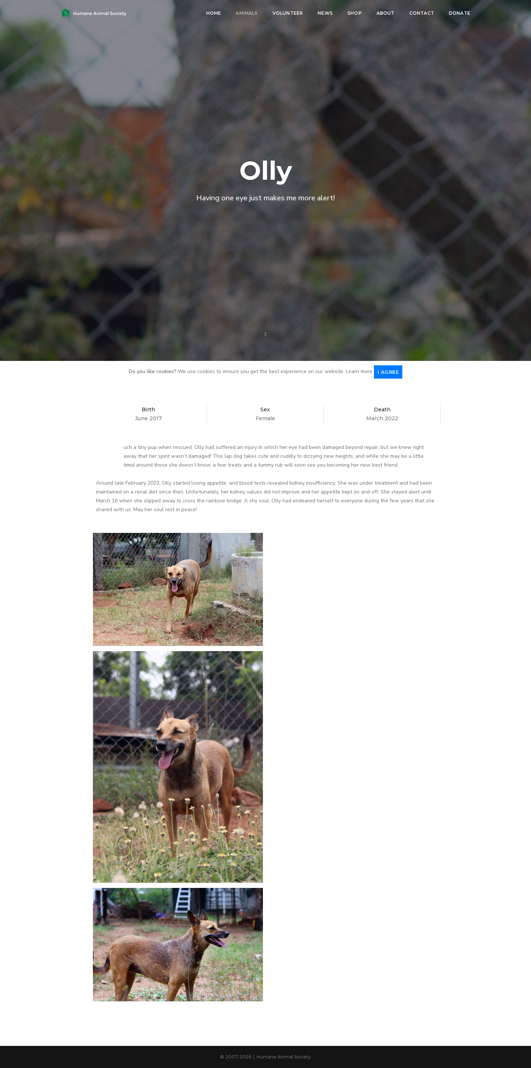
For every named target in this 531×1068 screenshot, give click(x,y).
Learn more (359, 371)
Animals (246, 13)
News (325, 13)
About (385, 13)
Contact (421, 13)
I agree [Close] (388, 372)
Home (213, 13)
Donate (459, 13)
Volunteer (288, 13)
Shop (354, 13)
